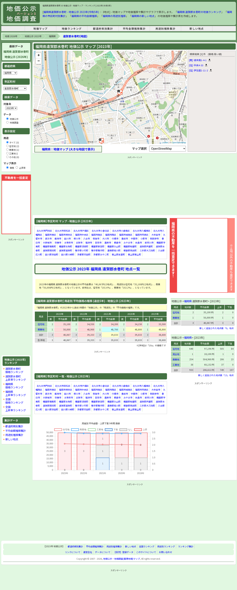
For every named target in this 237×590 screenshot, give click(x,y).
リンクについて (72, 552)
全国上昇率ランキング (15, 408)
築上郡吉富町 (118, 254)
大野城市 (47, 242)
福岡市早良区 (141, 234)
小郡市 (143, 238)
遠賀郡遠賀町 (65, 250)
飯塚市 (58, 238)
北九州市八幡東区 (141, 230)
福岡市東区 (50, 234)
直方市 (48, 238)
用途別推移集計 (165, 28)
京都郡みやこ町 (101, 254)
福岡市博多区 (65, 234)
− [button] (38, 61)
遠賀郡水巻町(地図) (75, 36)
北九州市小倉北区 (100, 230)
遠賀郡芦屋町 (146, 246)
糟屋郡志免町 (65, 246)
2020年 (131, 313)
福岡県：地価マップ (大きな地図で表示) (68, 149)
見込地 (176, 354)
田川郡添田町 (51, 254)
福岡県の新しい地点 (143, 16)
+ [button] (38, 55)
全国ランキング (146, 546)
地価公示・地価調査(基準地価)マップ (121, 558)
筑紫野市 (154, 238)
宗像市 (58, 242)
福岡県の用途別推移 (114, 16)
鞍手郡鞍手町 (97, 250)
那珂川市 (149, 242)
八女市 (86, 238)
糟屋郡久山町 (114, 246)
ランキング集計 (185, 546)
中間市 (134, 238)
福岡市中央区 (81, 234)
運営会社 (87, 552)
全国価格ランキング (14, 400)
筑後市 (96, 238)
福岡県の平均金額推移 (84, 16)
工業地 (176, 364)
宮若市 (98, 242)
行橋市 (115, 238)
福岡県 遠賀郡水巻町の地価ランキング (199, 12)
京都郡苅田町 (84, 254)
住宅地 (41, 324)
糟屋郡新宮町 (97, 246)
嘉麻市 (107, 242)
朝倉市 (117, 242)
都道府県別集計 (103, 28)
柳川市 (77, 238)
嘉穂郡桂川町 (114, 250)
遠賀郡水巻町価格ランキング (14, 370)
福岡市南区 (96, 234)
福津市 (88, 242)
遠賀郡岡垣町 (49, 250)
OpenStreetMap (179, 142)
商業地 (41, 329)
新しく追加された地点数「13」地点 (216, 375)
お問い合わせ (165, 552)
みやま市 (128, 242)
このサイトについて (146, 552)
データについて (102, 552)
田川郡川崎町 (67, 254)
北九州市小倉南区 (121, 230)
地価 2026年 (11, 36)
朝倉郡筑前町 (130, 250)
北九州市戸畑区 (81, 230)
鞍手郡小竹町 (81, 250)
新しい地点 (197, 28)
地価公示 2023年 (33, 36)
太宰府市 (68, 242)
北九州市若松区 (62, 230)
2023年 (59, 313)
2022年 (83, 313)
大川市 (105, 238)
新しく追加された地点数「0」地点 (216, 328)
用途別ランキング (166, 546)
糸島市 (138, 242)
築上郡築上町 (134, 254)
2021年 (107, 313)
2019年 (155, 313)
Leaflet (165, 142)
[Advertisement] (16, 297)
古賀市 (79, 242)
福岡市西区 (110, 234)
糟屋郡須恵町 (81, 246)
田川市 (67, 238)
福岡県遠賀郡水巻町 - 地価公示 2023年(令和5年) (71, 12)
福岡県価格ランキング (14, 385)
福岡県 (52, 36)
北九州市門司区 (44, 230)
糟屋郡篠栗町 (49, 246)
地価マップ (40, 28)
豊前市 (124, 238)
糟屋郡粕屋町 (130, 246)
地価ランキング (72, 28)
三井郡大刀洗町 (147, 250)
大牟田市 (155, 234)
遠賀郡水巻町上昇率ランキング (15, 377)
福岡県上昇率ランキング (15, 393)
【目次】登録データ (123, 552)
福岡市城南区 (125, 234)
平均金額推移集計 (134, 28)
